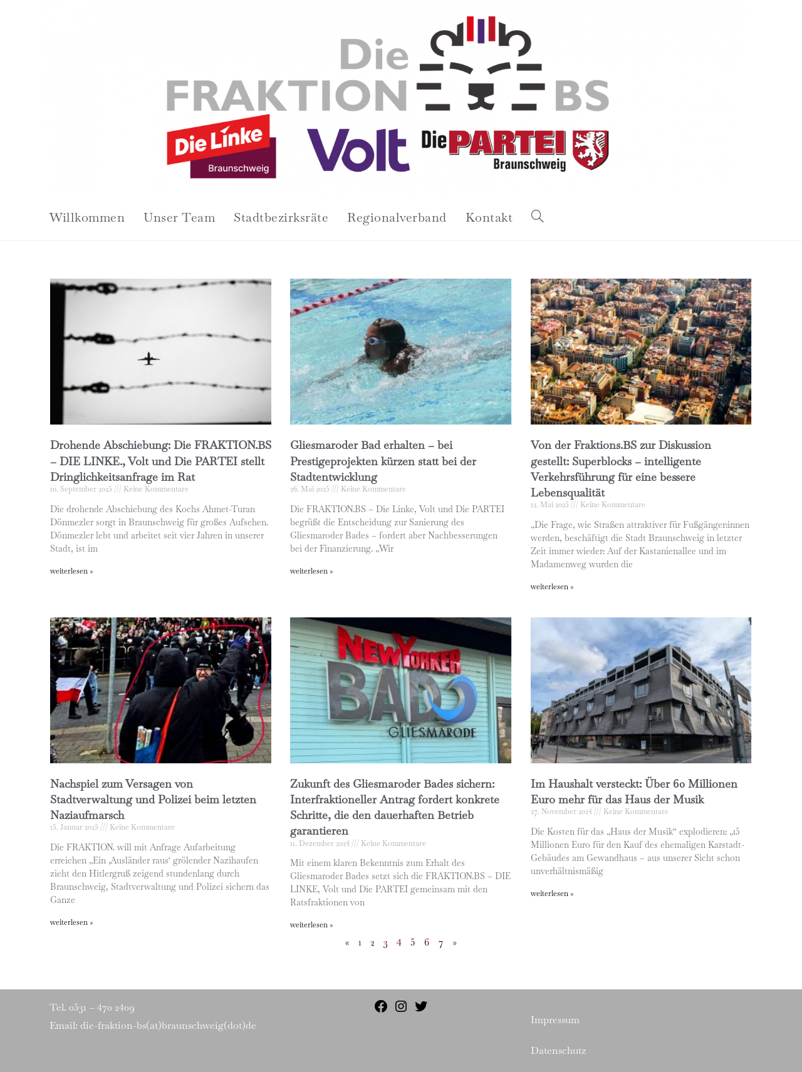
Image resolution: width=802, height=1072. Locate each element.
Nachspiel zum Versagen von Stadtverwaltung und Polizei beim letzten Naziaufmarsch (153, 799)
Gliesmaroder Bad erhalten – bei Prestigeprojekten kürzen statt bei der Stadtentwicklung (383, 460)
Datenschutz (558, 1050)
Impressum (555, 1019)
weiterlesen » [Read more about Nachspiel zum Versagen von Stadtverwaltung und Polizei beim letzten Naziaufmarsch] (71, 922)
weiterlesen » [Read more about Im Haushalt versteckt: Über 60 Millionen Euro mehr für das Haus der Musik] (552, 894)
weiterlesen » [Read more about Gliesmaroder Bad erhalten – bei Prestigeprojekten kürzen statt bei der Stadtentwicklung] (311, 571)
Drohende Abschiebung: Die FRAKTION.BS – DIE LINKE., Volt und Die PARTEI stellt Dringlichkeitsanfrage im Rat (160, 460)
